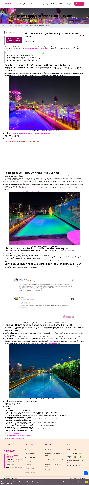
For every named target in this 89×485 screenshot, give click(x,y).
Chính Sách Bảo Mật (30, 473)
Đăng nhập (79, 4)
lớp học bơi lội (52, 344)
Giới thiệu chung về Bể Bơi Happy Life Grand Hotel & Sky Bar (22, 54)
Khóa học (34, 4)
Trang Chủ (23, 4)
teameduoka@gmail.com (15, 468)
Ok (86, 482)
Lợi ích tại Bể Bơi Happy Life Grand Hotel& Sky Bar (21, 56)
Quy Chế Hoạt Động (30, 469)
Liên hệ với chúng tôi (30, 458)
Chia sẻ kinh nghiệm (30, 454)
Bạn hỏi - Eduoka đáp (50, 450)
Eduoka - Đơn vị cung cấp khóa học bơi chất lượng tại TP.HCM (24, 61)
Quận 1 (26, 26)
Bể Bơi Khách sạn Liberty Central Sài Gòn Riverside (18, 436)
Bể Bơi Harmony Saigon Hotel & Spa (14, 439)
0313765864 (14, 465)
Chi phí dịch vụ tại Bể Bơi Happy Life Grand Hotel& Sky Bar (23, 58)
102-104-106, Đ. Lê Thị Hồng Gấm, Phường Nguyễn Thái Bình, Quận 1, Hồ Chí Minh (29, 134)
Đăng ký (69, 4)
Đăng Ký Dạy (44, 4)
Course (9, 26)
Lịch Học (61, 4)
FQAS (10, 62)
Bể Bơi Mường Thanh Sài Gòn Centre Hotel (16, 437)
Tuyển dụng (28, 465)
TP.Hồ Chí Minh (18, 26)
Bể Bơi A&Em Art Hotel (11, 433)
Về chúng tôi (28, 450)
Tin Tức (53, 4)
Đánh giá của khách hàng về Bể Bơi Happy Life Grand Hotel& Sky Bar (25, 59)
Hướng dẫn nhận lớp (50, 470)
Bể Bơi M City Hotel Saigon (12, 434)
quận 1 (6, 69)
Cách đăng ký (28, 461)
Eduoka (3, 26)
